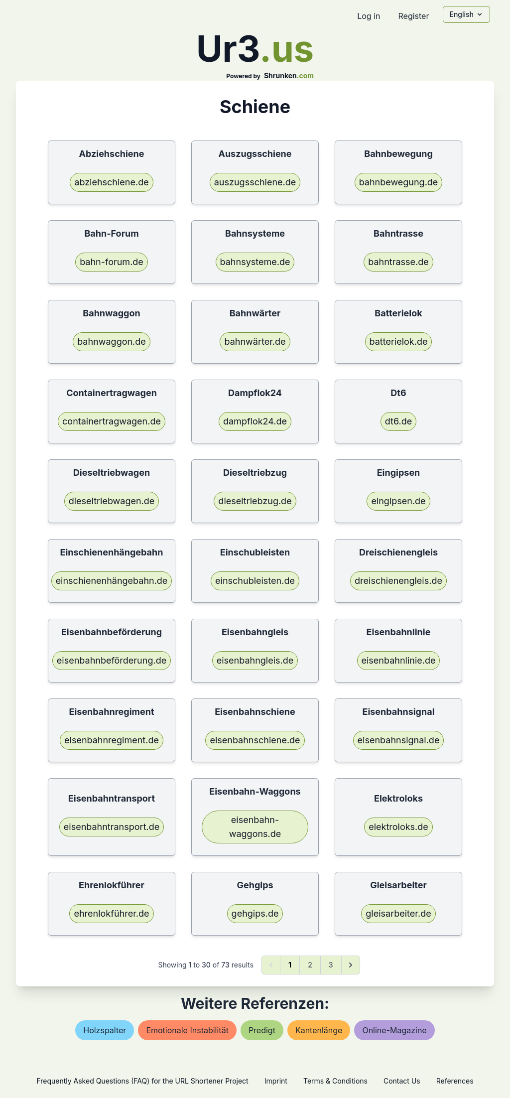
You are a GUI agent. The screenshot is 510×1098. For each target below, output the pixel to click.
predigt (262, 1030)
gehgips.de (255, 913)
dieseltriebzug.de (254, 501)
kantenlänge (319, 1030)
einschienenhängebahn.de (112, 580)
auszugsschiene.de (255, 182)
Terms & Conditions (335, 1081)
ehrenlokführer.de (111, 913)
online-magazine (394, 1030)
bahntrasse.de (398, 262)
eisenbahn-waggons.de (255, 827)
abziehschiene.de (111, 182)
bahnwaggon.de (111, 341)
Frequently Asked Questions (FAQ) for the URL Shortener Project (142, 1081)
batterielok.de (399, 341)
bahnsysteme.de (255, 262)
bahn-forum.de (111, 262)
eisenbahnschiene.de (255, 740)
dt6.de (398, 421)
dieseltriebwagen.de (112, 501)
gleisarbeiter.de (398, 913)
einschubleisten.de (255, 580)
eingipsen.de (398, 501)
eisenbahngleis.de (255, 660)
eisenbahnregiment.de (111, 740)
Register (413, 16)
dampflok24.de (255, 421)
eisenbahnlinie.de (399, 660)
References (455, 1081)
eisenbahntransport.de (111, 827)
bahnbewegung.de (398, 182)
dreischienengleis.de (398, 580)
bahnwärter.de (254, 341)
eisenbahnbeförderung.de (111, 660)
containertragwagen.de (111, 421)
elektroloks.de (398, 827)
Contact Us (401, 1081)
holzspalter (104, 1030)
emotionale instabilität (187, 1030)
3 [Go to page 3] (331, 965)
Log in (368, 16)
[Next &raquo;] (350, 965)
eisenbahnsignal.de (399, 740)
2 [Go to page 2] (310, 965)
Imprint (275, 1081)
